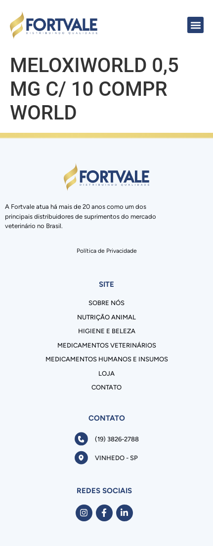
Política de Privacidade (107, 250)
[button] (195, 25)
